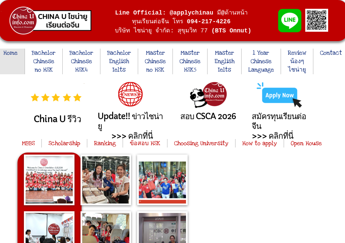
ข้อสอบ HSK (145, 143)
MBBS (28, 143)
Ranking (105, 143)
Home (10, 53)
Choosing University (201, 143)
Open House (306, 143)
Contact (331, 53)
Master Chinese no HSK (155, 61)
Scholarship (64, 143)
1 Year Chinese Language (261, 61)
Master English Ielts (224, 61)
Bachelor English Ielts (119, 61)
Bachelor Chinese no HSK (44, 61)
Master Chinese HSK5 (190, 61)
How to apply (259, 143)
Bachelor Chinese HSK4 (81, 61)
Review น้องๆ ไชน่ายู (297, 61)
